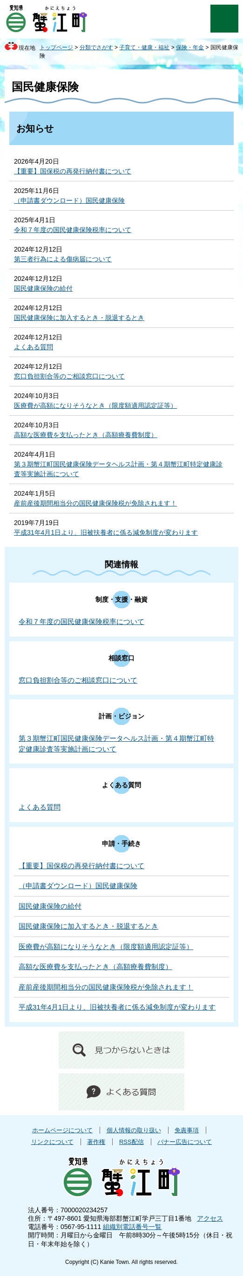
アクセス (210, 1218)
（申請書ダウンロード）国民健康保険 (69, 200)
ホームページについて (62, 1130)
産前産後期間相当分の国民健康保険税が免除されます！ (95, 503)
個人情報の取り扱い (134, 1130)
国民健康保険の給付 (43, 288)
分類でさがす (96, 47)
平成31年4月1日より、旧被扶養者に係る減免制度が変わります (106, 532)
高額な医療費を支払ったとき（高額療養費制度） (85, 435)
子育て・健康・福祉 (144, 47)
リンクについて (52, 1141)
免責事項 (187, 1130)
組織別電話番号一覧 (132, 1226)
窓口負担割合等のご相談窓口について (69, 376)
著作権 (96, 1141)
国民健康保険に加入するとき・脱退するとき (79, 317)
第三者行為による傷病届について (63, 259)
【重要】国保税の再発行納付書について (72, 171)
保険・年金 (190, 47)
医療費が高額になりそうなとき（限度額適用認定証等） (95, 405)
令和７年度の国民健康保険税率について (72, 229)
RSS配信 (131, 1141)
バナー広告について (184, 1141)
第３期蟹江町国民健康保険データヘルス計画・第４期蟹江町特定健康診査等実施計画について (118, 469)
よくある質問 (33, 347)
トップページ (56, 47)
